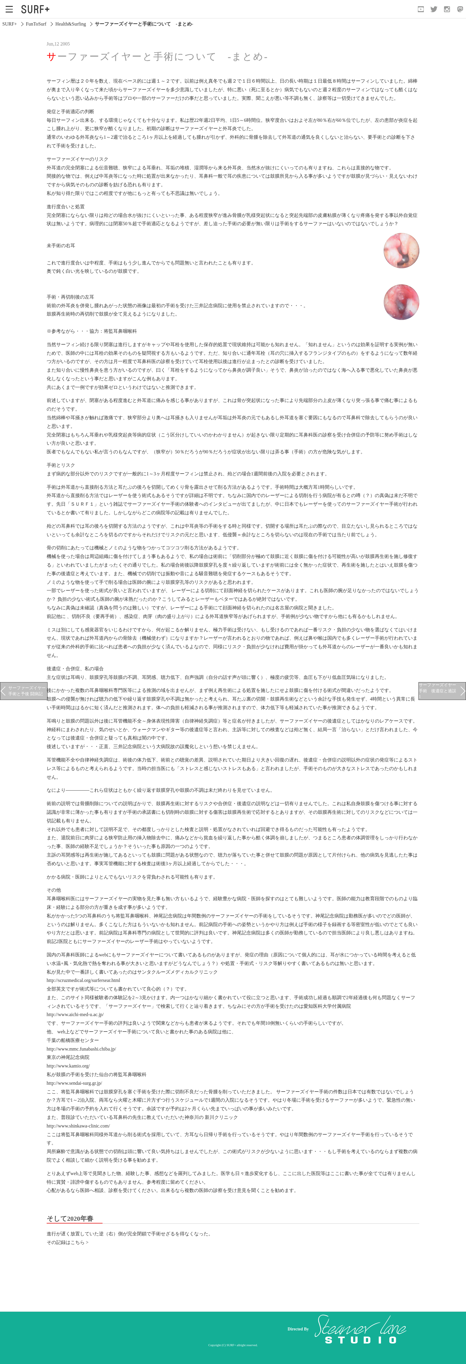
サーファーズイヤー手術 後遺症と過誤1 (437, 690)
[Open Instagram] (447, 9)
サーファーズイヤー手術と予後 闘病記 (27, 690)
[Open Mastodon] (460, 9)
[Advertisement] (167, 1329)
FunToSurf (36, 23)
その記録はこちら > (68, 1242)
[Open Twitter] (433, 9)
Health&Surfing (70, 23)
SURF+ (9, 23)
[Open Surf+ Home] (36, 9)
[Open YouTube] (420, 9)
